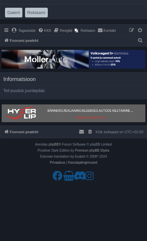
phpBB (53, 144)
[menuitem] (23, 30)
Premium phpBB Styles (92, 150)
